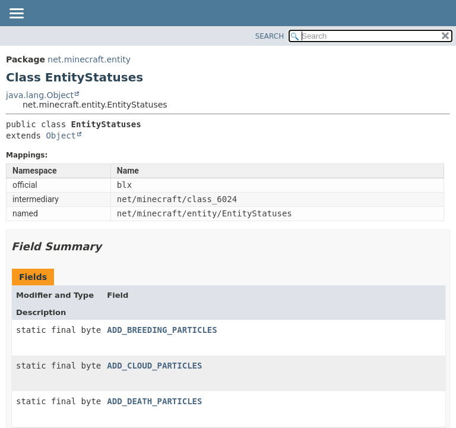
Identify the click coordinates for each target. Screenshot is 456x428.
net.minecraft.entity (89, 59)
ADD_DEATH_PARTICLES (154, 401)
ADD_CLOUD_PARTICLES (154, 365)
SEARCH (269, 36)
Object (61, 135)
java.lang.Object (40, 95)
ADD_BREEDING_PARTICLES (162, 330)
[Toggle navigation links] (16, 14)
